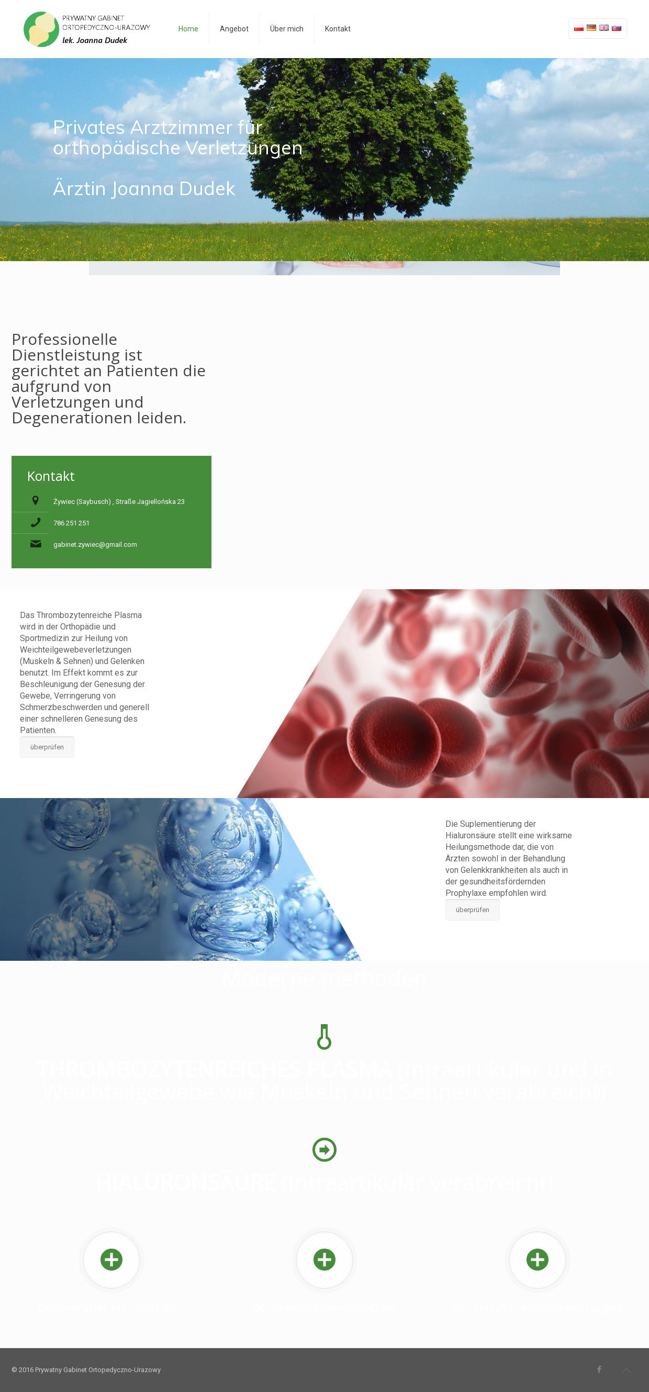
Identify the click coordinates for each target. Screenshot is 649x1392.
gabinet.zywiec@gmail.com (95, 544)
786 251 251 (71, 523)
